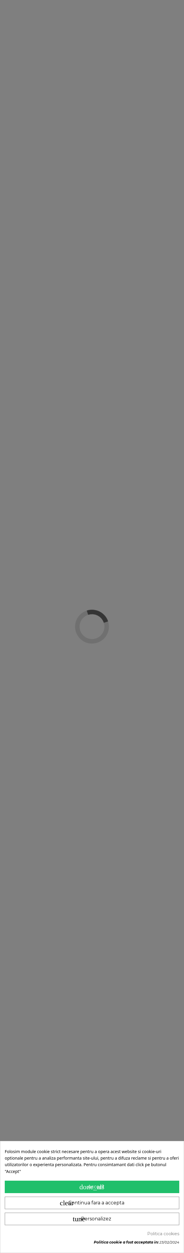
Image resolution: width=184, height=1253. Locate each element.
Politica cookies (163, 1233)
